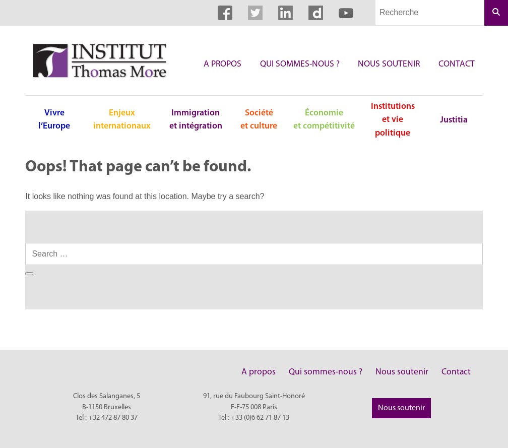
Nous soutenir (389, 64)
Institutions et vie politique (393, 120)
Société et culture (258, 120)
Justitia (454, 120)
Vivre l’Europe (54, 120)
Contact (456, 64)
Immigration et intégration (195, 120)
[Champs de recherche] (429, 13)
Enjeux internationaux (122, 120)
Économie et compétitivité (324, 120)
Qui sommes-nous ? (300, 64)
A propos (222, 64)
